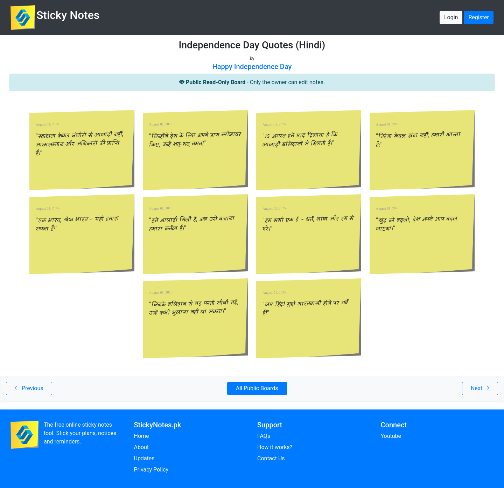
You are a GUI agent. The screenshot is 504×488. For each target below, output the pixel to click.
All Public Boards (257, 388)
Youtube (391, 436)
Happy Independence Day (252, 66)
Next (480, 388)
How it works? (274, 447)
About (141, 447)
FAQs (263, 436)
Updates (144, 458)
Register (478, 17)
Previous (29, 388)
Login (451, 17)
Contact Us (271, 458)
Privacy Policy (151, 469)
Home (141, 436)
